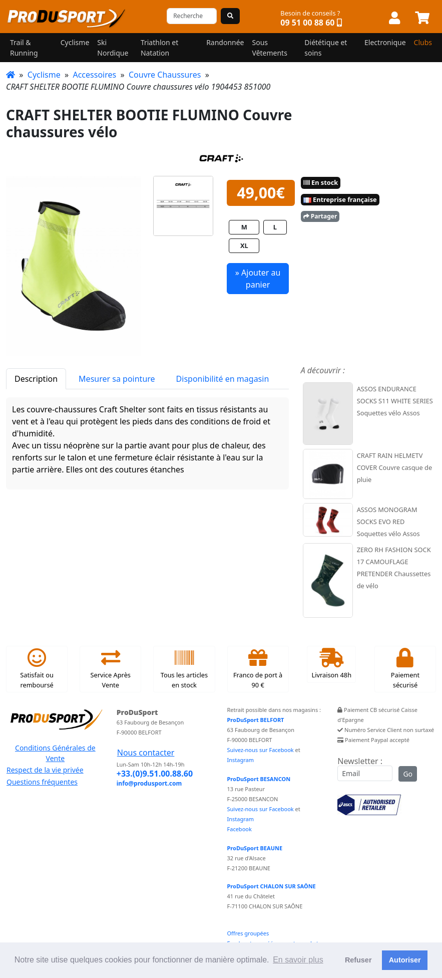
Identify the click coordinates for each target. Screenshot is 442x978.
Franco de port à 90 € (257, 668)
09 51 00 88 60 (307, 22)
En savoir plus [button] (298, 959)
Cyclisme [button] (75, 42)
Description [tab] (36, 378)
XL (244, 245)
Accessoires (94, 74)
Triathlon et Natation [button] (159, 48)
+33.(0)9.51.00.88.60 (155, 773)
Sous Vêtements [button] (269, 48)
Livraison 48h (331, 663)
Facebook (239, 829)
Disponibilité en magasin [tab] (222, 378)
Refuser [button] (358, 960)
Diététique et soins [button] (325, 48)
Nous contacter (146, 752)
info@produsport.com (149, 783)
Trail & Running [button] (24, 48)
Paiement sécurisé (405, 668)
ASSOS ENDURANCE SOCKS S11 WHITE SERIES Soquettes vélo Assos (395, 400)
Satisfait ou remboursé (37, 668)
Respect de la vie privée (45, 770)
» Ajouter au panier (258, 278)
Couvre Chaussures (165, 74)
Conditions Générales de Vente (55, 753)
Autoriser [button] (405, 960)
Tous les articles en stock (184, 668)
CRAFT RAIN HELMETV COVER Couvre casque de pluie (394, 467)
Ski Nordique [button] (112, 48)
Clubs (423, 42)
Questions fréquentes (42, 782)
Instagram (240, 760)
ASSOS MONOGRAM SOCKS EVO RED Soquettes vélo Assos (388, 521)
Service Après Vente (111, 668)
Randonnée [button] (225, 42)
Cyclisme (44, 74)
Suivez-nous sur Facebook (260, 750)
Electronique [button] (384, 42)
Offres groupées (248, 933)
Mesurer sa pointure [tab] (117, 378)
